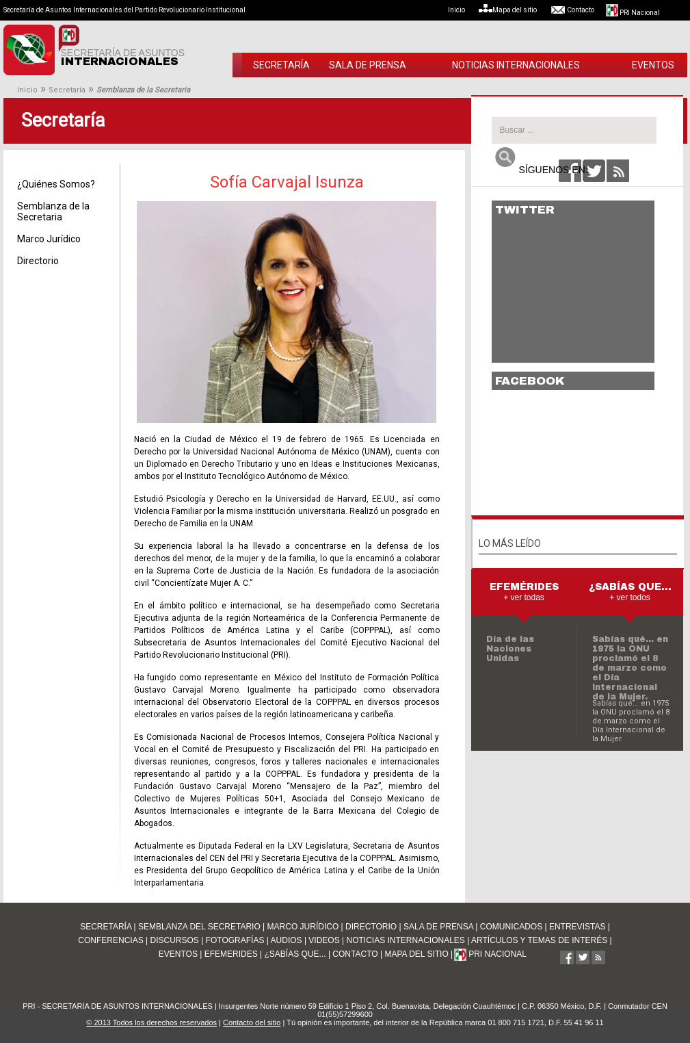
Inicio (462, 10)
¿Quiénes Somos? (56, 184)
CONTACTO (354, 954)
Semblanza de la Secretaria (53, 211)
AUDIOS (286, 940)
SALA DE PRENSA (367, 65)
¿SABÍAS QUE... (295, 954)
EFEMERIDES (231, 954)
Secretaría (67, 90)
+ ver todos (629, 597)
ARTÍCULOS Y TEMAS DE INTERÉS (539, 940)
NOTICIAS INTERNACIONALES (516, 65)
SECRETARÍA (281, 65)
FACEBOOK (530, 380)
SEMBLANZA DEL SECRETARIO (199, 926)
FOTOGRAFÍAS (235, 940)
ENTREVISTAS (577, 926)
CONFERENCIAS (110, 940)
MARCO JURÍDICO (303, 926)
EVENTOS (653, 65)
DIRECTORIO (371, 926)
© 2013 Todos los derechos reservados (151, 1022)
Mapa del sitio (514, 10)
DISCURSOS (174, 940)
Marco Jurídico (49, 238)
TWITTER (525, 209)
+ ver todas (523, 597)
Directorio (38, 260)
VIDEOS (323, 940)
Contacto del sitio (251, 1022)
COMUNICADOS (511, 926)
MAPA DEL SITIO (416, 954)
